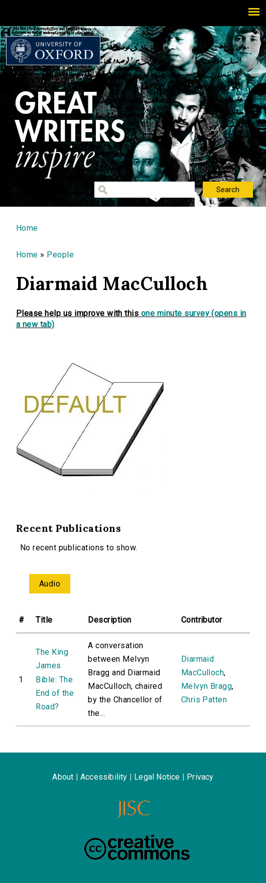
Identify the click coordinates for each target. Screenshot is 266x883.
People (60, 254)
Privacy (200, 777)
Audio (49, 583)
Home (27, 228)
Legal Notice (157, 777)
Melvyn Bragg (206, 686)
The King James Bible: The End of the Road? (55, 679)
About (62, 777)
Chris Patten (204, 699)
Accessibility (103, 777)
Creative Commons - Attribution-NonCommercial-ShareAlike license (137, 847)
